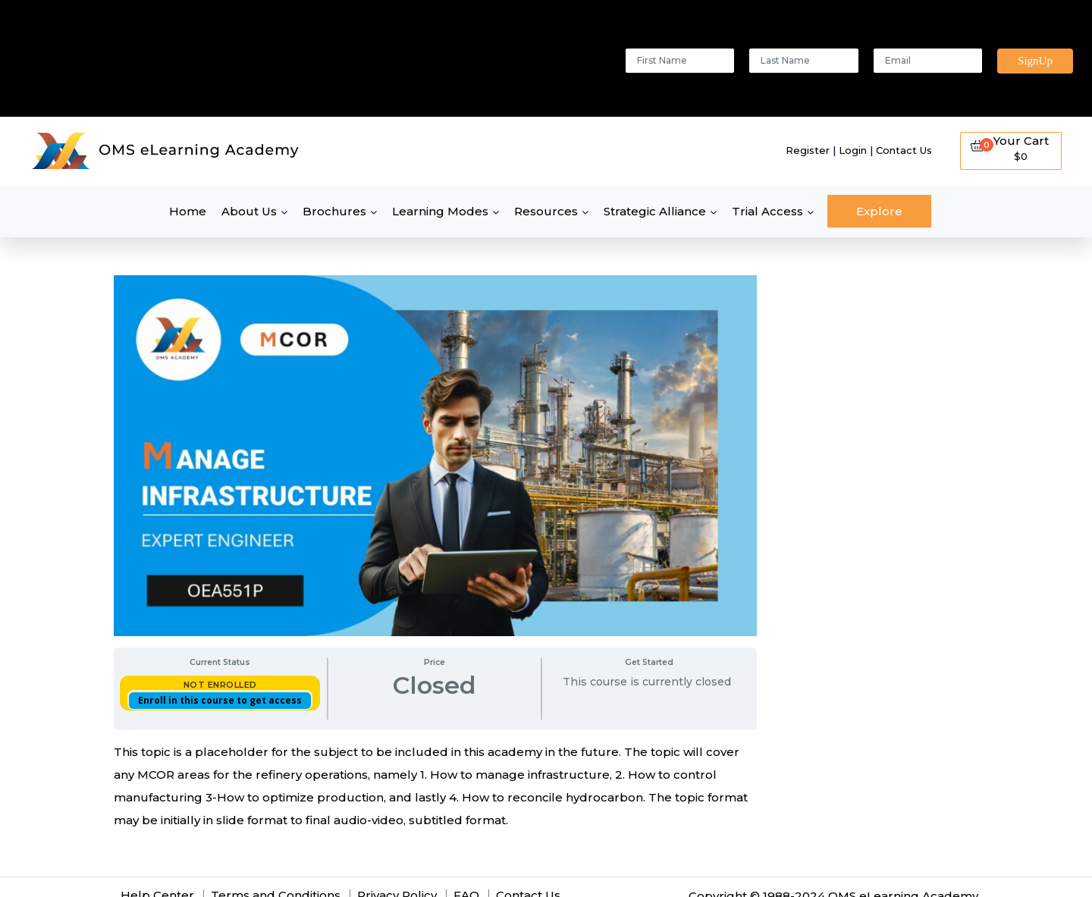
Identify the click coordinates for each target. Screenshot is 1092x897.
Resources (546, 211)
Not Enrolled (220, 684)
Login (853, 150)
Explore (879, 211)
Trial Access (767, 211)
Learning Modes (440, 211)
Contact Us (904, 150)
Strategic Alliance (655, 211)
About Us (249, 211)
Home (187, 211)
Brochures (334, 211)
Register (808, 150)
